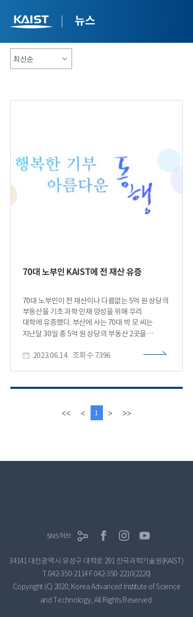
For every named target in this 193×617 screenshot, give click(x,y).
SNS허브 (59, 536)
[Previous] (83, 412)
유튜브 (144, 535)
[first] (66, 412)
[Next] (110, 412)
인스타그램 (124, 535)
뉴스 (85, 20)
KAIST (32, 23)
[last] (126, 412)
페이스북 (103, 535)
